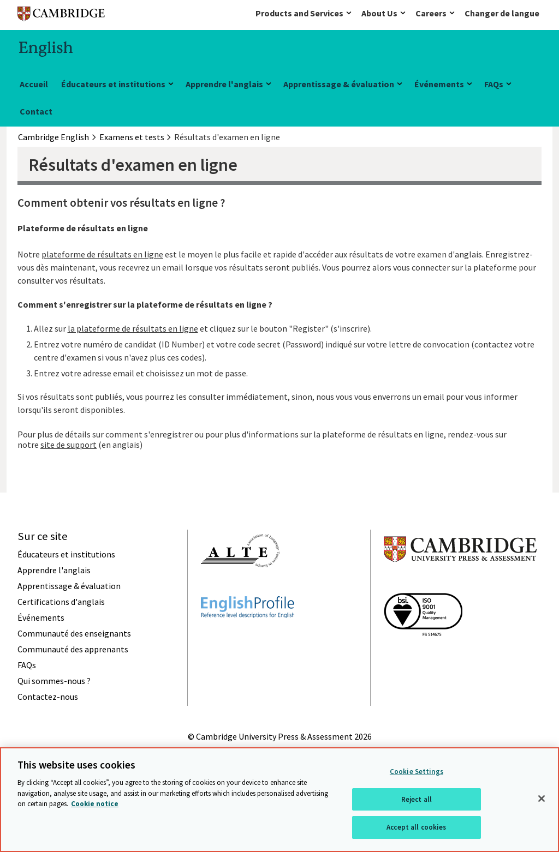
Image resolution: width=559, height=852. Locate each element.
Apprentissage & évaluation (338, 84)
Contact (36, 111)
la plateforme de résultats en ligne (133, 328)
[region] (279, 799)
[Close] (542, 799)
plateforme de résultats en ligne (102, 254)
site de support (68, 444)
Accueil (34, 84)
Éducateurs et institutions (113, 84)
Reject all (416, 799)
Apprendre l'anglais (224, 84)
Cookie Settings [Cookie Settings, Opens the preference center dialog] (416, 771)
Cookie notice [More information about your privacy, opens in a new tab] (94, 803)
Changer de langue (502, 13)
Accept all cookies (416, 827)
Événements (439, 84)
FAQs (493, 84)
